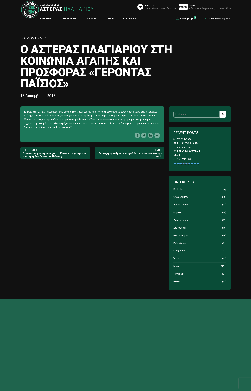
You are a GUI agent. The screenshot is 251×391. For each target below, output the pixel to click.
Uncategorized (181, 197)
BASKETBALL (47, 18)
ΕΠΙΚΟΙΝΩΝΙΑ (130, 18)
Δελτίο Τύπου (180, 220)
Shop (111, 18)
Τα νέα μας (92, 18)
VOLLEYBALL (69, 18)
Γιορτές (177, 212)
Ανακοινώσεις (180, 204)
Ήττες (176, 258)
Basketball (178, 189)
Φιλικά (176, 281)
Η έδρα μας (179, 250)
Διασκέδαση (180, 227)
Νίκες (176, 266)
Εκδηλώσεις (179, 243)
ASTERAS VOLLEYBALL (186, 143)
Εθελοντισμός (33, 38)
